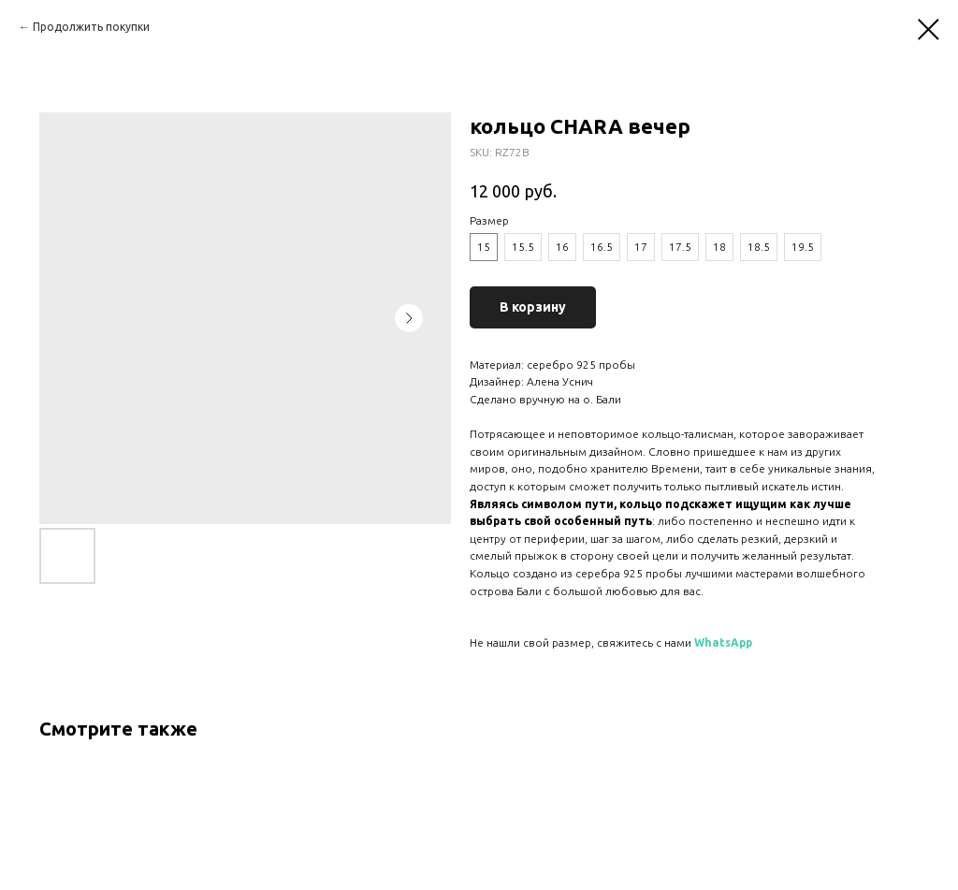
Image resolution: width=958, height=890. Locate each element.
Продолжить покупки (91, 27)
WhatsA (716, 642)
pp (745, 642)
